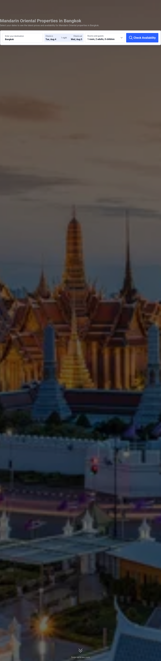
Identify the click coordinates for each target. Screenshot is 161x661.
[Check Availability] (142, 37)
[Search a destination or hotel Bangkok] (23, 37)
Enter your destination (14, 36)
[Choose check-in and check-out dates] (54, 37)
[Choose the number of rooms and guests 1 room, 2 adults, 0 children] (105, 37)
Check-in (49, 36)
